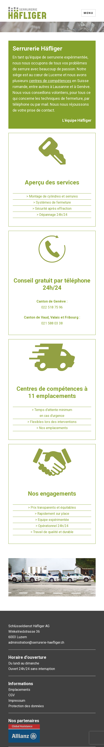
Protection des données (26, 706)
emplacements (57, 428)
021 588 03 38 (52, 323)
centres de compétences (50, 81)
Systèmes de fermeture (53, 202)
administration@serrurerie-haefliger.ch (36, 642)
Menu (88, 13)
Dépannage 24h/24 (53, 215)
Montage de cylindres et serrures (53, 196)
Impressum (16, 701)
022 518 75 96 (52, 307)
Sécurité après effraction (53, 209)
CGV (11, 695)
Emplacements (19, 690)
